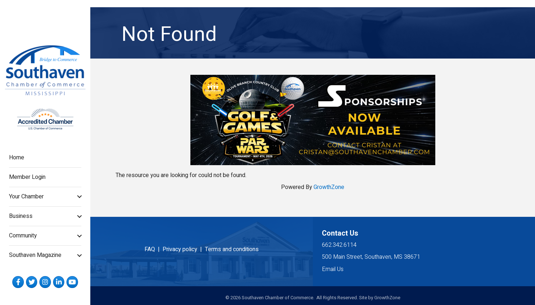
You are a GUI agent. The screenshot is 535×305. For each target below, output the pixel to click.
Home (16, 157)
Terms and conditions (232, 249)
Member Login (27, 177)
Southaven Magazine (35, 255)
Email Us (333, 269)
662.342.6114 (339, 245)
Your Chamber (26, 196)
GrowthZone (329, 187)
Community (23, 235)
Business (21, 216)
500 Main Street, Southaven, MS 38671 (371, 257)
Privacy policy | (184, 249)
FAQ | (153, 249)
